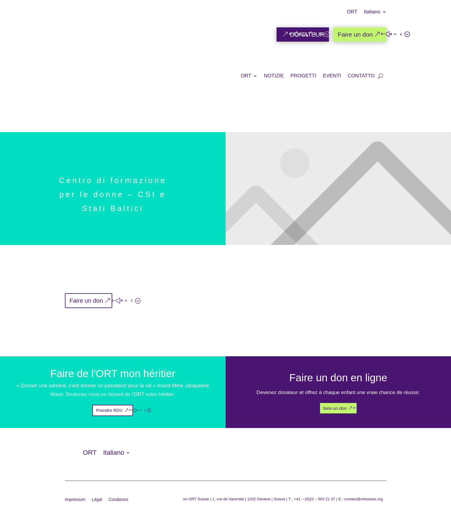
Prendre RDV (109, 410)
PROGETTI (303, 76)
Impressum (75, 499)
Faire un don (355, 34)
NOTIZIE (274, 76)
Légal (97, 499)
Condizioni (118, 499)
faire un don (335, 408)
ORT (352, 12)
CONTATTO (361, 76)
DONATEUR (307, 34)
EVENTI (332, 76)
